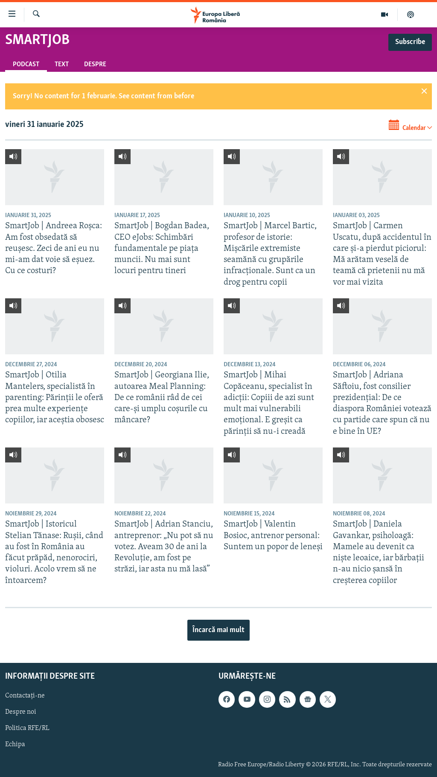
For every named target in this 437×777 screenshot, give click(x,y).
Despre (95, 64)
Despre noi (20, 712)
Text (62, 64)
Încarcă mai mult (218, 630)
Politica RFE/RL (27, 728)
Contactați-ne (25, 695)
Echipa (15, 744)
